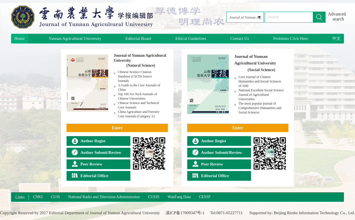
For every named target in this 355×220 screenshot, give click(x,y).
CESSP (205, 197)
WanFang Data (179, 197)
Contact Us (239, 38)
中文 (336, 38)
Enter (117, 127)
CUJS (55, 197)
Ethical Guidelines (190, 38)
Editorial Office (90, 175)
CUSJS (153, 197)
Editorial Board (138, 38)
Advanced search (336, 16)
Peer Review (87, 164)
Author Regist (88, 141)
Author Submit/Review (96, 152)
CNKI (37, 197)
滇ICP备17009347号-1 (185, 213)
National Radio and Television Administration (104, 197)
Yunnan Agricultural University (75, 38)
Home (19, 38)
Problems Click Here (290, 38)
